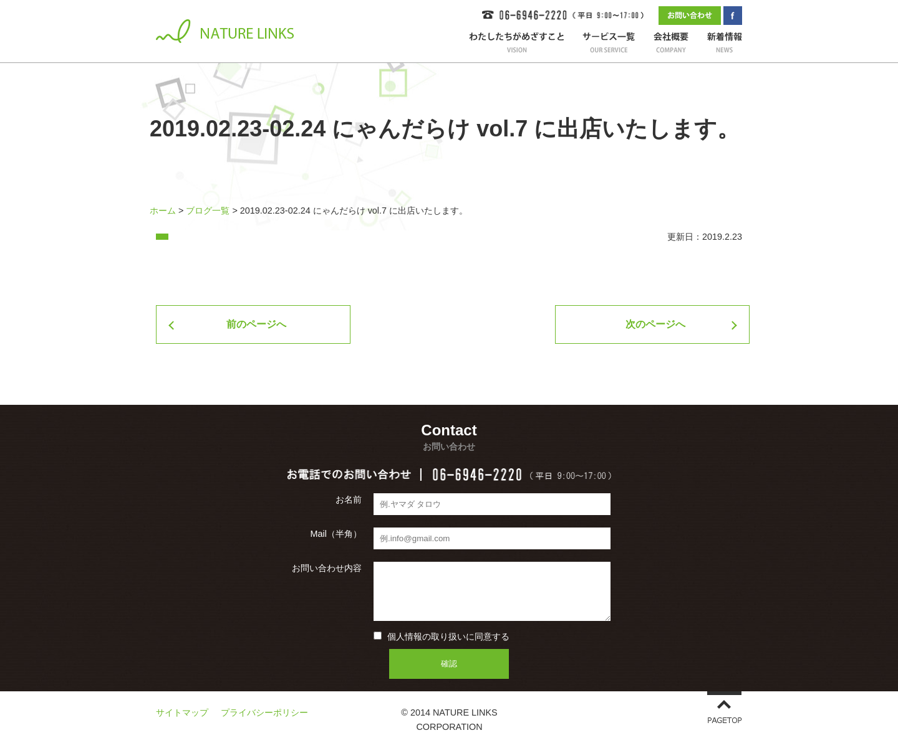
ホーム (163, 210)
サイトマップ (182, 712)
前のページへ (256, 324)
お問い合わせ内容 (327, 568)
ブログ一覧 (207, 210)
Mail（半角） (336, 534)
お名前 (349, 499)
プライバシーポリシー (264, 712)
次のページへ (655, 324)
